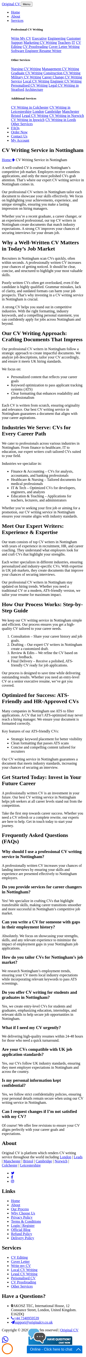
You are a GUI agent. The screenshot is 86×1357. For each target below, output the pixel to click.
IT (73, 42)
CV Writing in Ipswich (27, 120)
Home (8, 160)
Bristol (16, 116)
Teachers (64, 42)
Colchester (9, 1165)
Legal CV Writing (35, 116)
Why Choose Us (23, 1213)
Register (28, 1226)
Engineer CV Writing (66, 81)
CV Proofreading (35, 47)
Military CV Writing (26, 77)
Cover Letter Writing (64, 47)
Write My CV (21, 38)
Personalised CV (23, 1278)
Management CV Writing (60, 69)
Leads (78, 1157)
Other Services (22, 124)
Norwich (61, 1161)
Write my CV (21, 1266)
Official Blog (21, 1230)
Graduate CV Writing (26, 73)
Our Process (20, 1209)
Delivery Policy (22, 1238)
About (15, 1205)
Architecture (34, 89)
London (38, 111)
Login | (16, 1226)
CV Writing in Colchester (30, 107)
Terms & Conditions (26, 1221)
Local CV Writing (36, 81)
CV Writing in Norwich (66, 116)
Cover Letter (20, 1261)
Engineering (57, 38)
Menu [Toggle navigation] (26, 4)
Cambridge (53, 111)
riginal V (11, 4)
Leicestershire (30, 1165)
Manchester (70, 111)
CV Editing (19, 1257)
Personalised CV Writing (29, 85)
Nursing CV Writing (26, 69)
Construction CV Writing (61, 73)
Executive (39, 38)
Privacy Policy (22, 1217)
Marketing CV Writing (40, 42)
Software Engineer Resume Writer (36, 51)
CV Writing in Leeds (60, 120)
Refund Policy (21, 1234)
